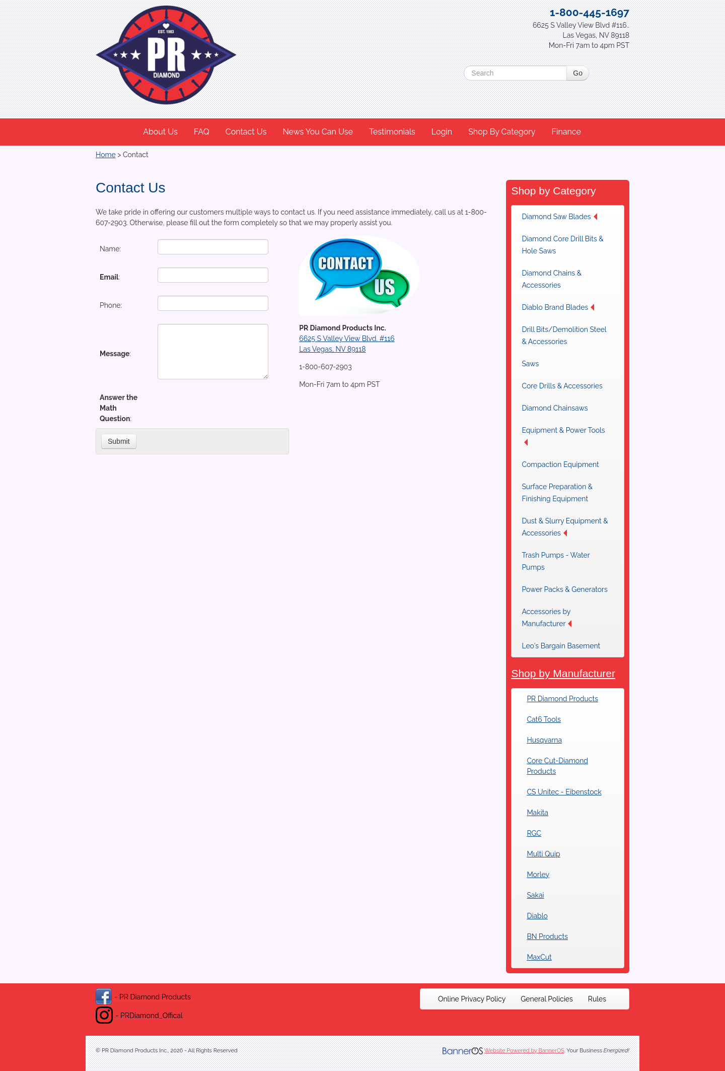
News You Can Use (317, 132)
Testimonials (392, 132)
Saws (530, 364)
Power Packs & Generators (564, 589)
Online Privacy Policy (471, 999)
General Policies (547, 999)
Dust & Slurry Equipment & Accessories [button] (565, 527)
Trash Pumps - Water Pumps (556, 561)
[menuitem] (160, 132)
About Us (160, 132)
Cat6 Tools (544, 719)
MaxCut (539, 957)
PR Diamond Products (562, 699)
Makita (537, 813)
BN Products (547, 936)
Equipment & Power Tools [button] (563, 436)
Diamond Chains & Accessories (552, 279)
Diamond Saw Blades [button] (559, 217)
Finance (566, 132)
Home (106, 155)
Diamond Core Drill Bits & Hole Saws (562, 245)
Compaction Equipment (560, 464)
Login (441, 132)
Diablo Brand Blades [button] (558, 307)
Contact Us (246, 132)
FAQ (201, 132)
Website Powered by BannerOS (524, 1050)
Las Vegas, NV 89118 (332, 349)
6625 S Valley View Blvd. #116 (346, 338)
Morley (538, 875)
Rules (597, 999)
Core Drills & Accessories (562, 386)
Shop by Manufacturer (563, 673)
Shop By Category (501, 132)
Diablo (537, 916)
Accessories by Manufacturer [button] (546, 618)
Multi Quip (543, 854)
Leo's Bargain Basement (561, 646)
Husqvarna (544, 740)
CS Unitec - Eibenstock (564, 792)
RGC (534, 833)
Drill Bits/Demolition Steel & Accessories (564, 335)
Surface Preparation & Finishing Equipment (557, 493)
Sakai (535, 895)
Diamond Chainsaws (555, 408)
